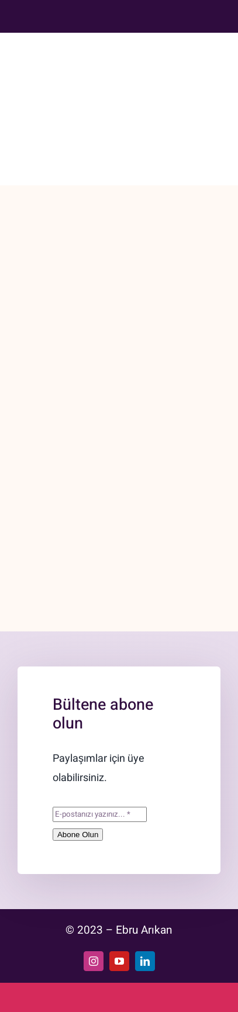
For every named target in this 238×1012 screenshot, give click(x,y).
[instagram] (94, 961)
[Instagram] (131, 14)
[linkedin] (145, 961)
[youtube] (119, 961)
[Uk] (212, 14)
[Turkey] (192, 14)
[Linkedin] (172, 14)
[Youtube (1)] (152, 14)
